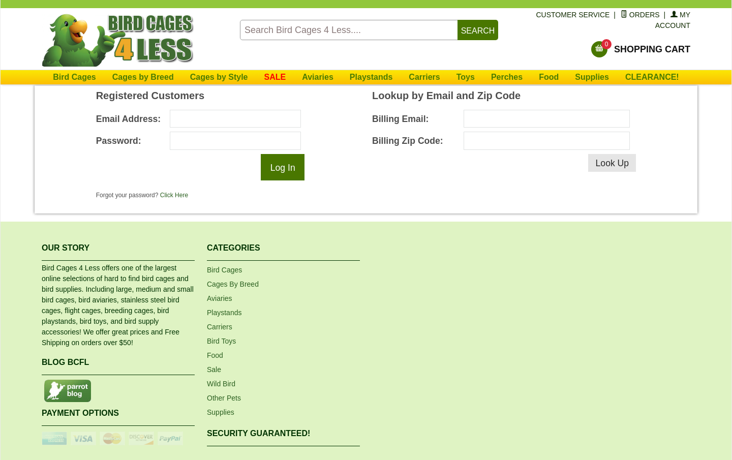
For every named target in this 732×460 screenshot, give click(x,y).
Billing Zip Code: (407, 141)
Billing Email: (400, 119)
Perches (507, 77)
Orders (640, 15)
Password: (118, 141)
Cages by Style (219, 77)
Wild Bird (221, 384)
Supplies (592, 77)
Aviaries (317, 77)
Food (549, 77)
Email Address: (128, 119)
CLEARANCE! (652, 77)
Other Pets (224, 398)
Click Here (174, 195)
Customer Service (573, 15)
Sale (214, 369)
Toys (465, 77)
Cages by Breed (143, 77)
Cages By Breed (233, 284)
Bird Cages (74, 77)
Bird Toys (221, 341)
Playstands (371, 77)
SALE (275, 77)
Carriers (424, 77)
